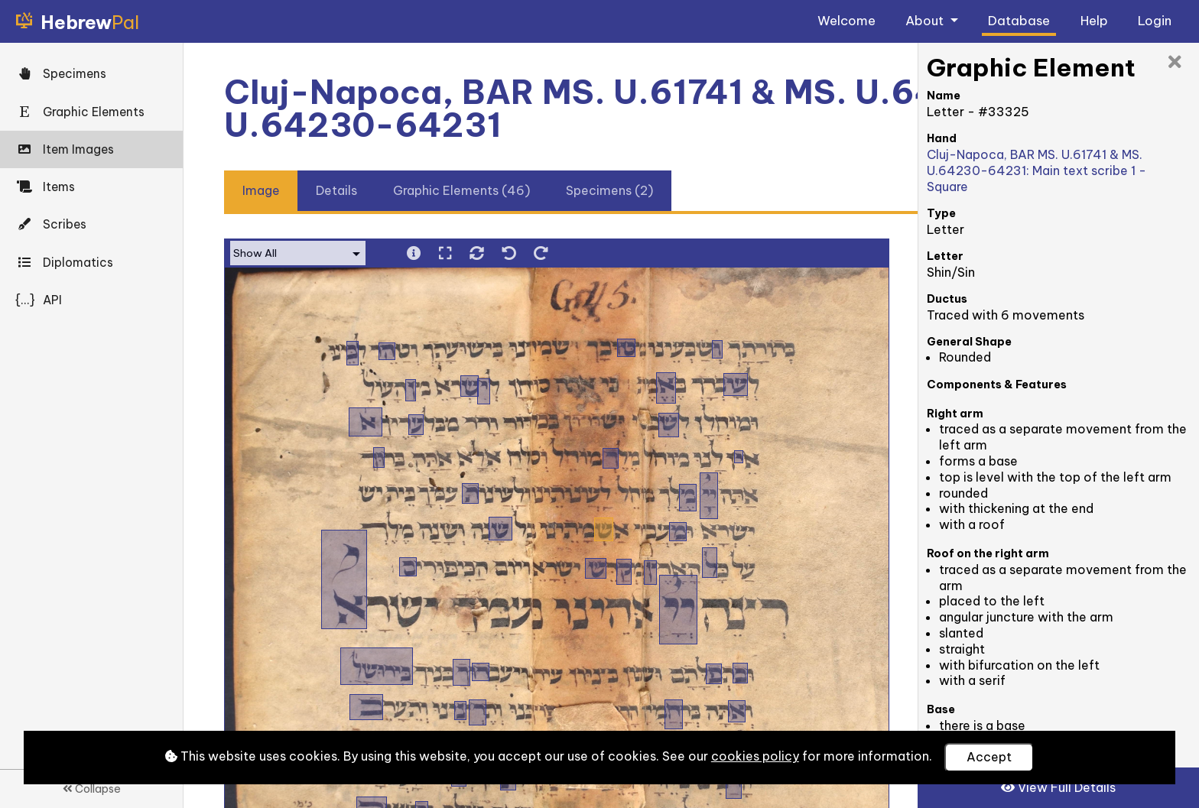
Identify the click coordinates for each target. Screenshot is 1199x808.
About (926, 20)
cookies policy (755, 756)
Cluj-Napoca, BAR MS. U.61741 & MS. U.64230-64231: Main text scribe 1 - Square (1036, 170)
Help (1094, 20)
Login (1154, 20)
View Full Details (1058, 787)
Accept (989, 756)
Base (941, 709)
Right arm (955, 413)
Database (1019, 20)
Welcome (846, 20)
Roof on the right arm (988, 553)
